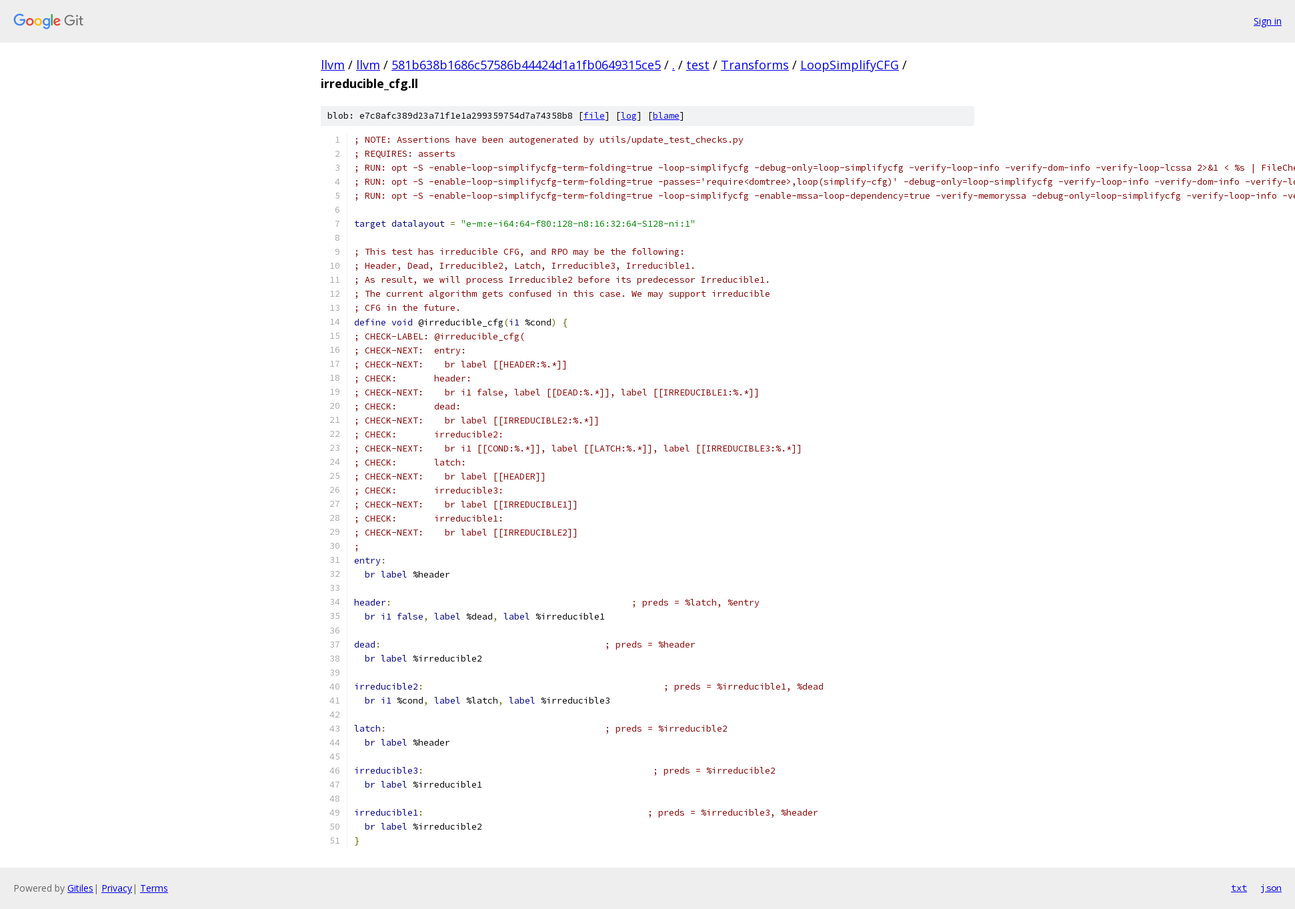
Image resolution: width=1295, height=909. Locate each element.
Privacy (116, 888)
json (1271, 888)
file (594, 115)
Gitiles (80, 888)
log (629, 115)
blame (666, 115)
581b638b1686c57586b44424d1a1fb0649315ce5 (526, 65)
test (698, 65)
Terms (154, 888)
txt (1239, 888)
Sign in (1268, 21)
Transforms (755, 65)
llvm (333, 65)
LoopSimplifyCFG (849, 65)
